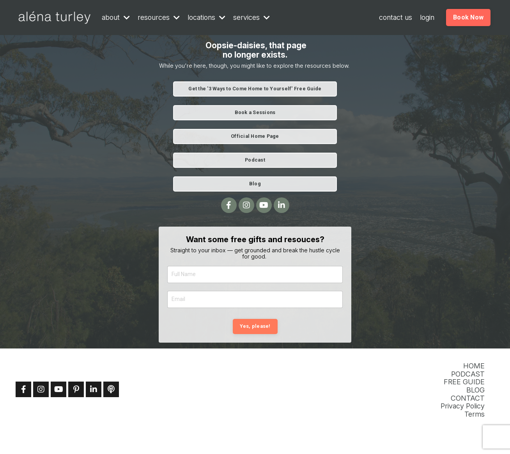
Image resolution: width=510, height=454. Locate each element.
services (251, 17)
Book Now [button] (468, 17)
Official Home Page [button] (255, 136)
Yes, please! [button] (255, 326)
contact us (395, 17)
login (427, 17)
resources (159, 17)
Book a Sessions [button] (255, 112)
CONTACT (468, 398)
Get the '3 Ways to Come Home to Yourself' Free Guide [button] (254, 89)
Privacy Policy (463, 406)
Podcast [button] (255, 160)
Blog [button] (255, 184)
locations (206, 17)
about (116, 17)
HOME (474, 366)
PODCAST (468, 374)
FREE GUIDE (464, 382)
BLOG (475, 390)
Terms (474, 414)
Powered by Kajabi (469, 435)
